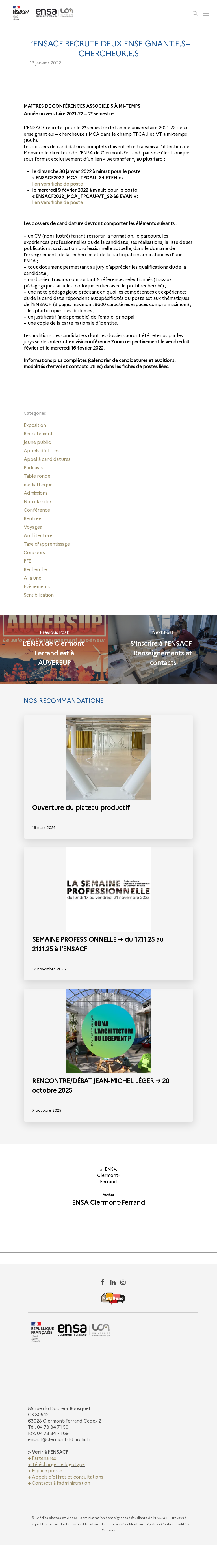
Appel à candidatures (47, 459)
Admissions (35, 493)
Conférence (37, 510)
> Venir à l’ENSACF (48, 1452)
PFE (27, 561)
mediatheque (38, 484)
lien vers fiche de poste (57, 184)
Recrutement (38, 433)
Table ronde (37, 476)
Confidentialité (174, 1524)
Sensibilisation (39, 595)
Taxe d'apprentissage (47, 544)
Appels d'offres (41, 450)
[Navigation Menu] (206, 13)
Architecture (38, 535)
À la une (32, 578)
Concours (34, 552)
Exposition (35, 425)
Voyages (33, 527)
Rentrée (32, 518)
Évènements (37, 586)
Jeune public (37, 442)
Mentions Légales (143, 1524)
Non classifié (37, 501)
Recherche (35, 569)
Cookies (108, 1530)
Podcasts (33, 467)
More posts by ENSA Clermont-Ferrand (108, 1222)
